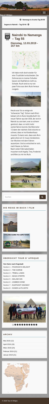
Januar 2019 (8, 355)
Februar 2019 (8, 351)
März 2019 (7, 348)
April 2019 (7, 344)
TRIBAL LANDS (18, 273)
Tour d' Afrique (6, 15)
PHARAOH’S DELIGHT (21, 267)
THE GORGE (17, 270)
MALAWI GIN (17, 279)
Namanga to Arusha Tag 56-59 (33, 20)
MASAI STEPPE (18, 276)
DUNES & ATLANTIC (20, 288)
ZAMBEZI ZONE (18, 282)
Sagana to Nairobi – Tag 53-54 (15, 25)
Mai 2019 (6, 341)
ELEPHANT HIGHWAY (21, 285)
